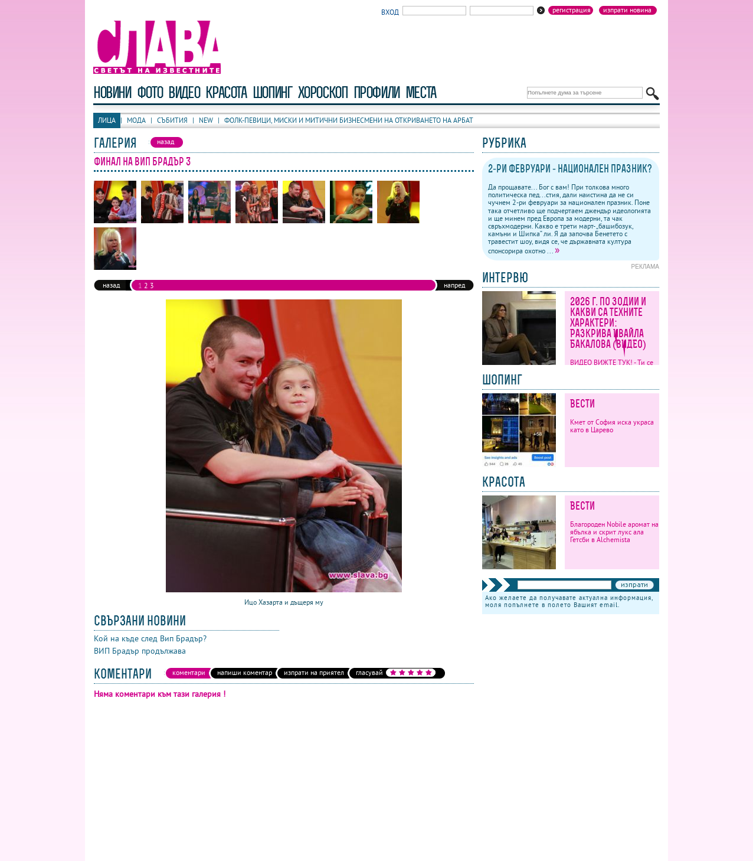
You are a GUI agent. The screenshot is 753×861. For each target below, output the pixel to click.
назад (111, 285)
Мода (136, 120)
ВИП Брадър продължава (140, 650)
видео (183, 92)
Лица (107, 120)
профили (376, 92)
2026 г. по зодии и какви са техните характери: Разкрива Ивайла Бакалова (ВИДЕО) (608, 323)
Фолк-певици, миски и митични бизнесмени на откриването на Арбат (348, 120)
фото (150, 92)
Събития (172, 120)
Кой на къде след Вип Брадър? (150, 638)
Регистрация (571, 10)
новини (112, 92)
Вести (582, 403)
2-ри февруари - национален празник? (570, 168)
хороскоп (323, 92)
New (206, 120)
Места (420, 92)
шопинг (272, 92)
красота (225, 92)
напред (454, 285)
